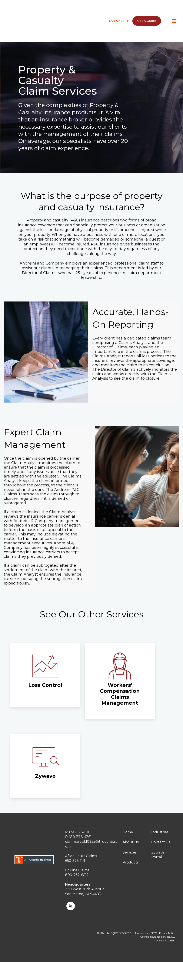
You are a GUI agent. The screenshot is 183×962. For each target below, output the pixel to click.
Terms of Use (142, 933)
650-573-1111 (118, 14)
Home (128, 832)
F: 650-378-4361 (78, 837)
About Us (131, 842)
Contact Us (160, 842)
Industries (159, 832)
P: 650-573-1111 (77, 832)
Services (129, 852)
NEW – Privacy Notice (163, 933)
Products (131, 862)
